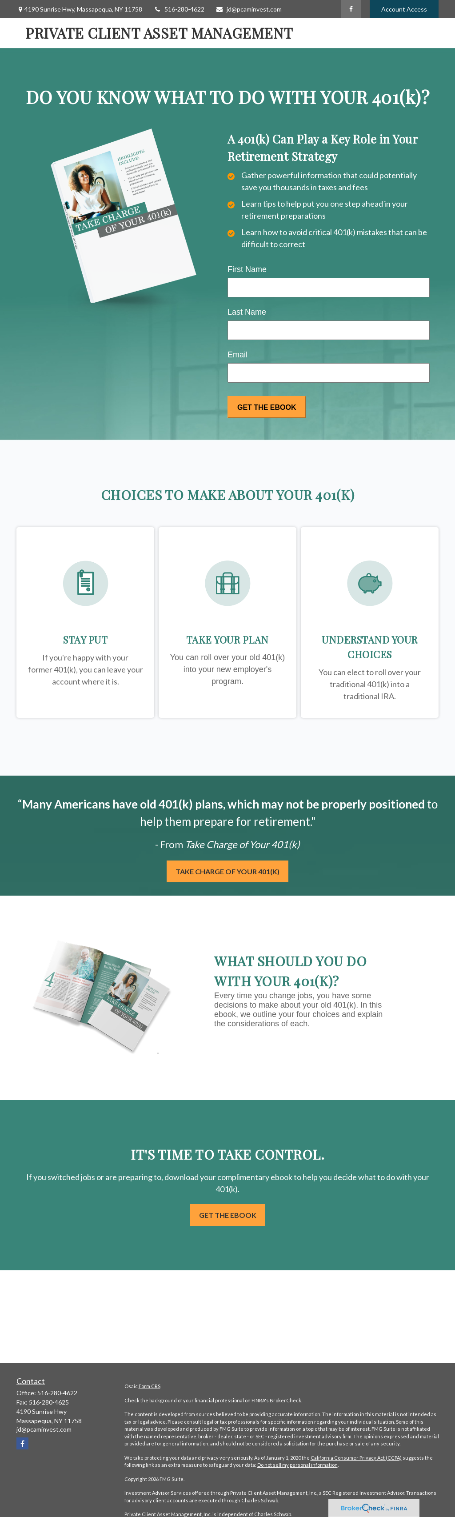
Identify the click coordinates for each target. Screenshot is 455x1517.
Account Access (404, 9)
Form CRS (149, 1386)
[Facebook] (351, 9)
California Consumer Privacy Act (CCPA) (356, 1458)
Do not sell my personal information (297, 1465)
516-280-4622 (178, 9)
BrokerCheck (285, 1400)
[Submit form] (267, 407)
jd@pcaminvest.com (249, 9)
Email (237, 354)
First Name (247, 269)
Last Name (247, 312)
